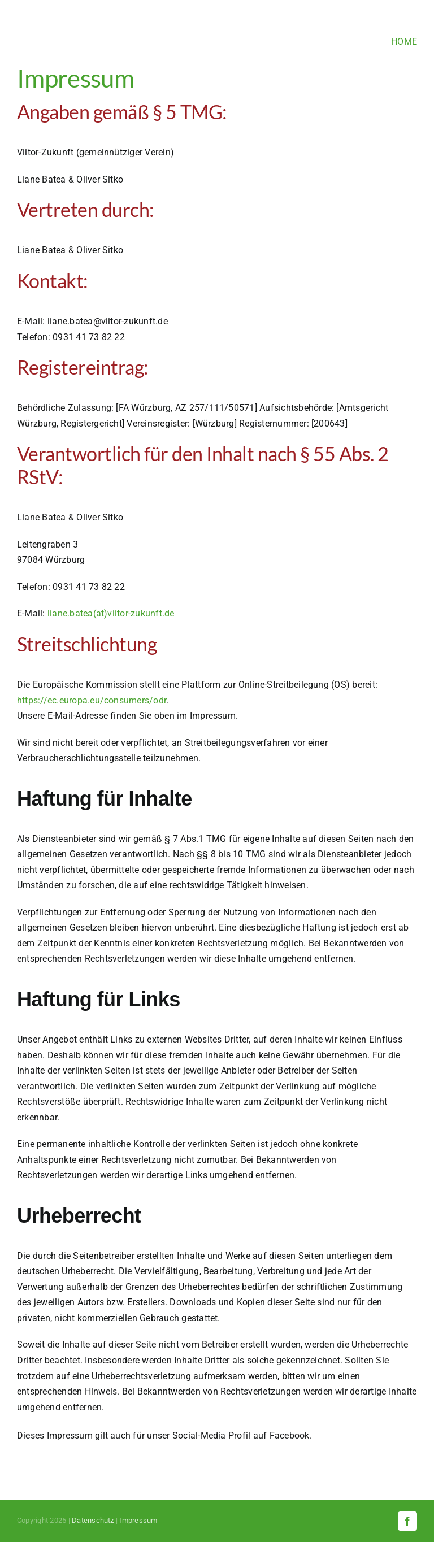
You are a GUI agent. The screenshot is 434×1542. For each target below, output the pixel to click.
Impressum (138, 1520)
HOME (404, 41)
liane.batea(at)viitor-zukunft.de (111, 613)
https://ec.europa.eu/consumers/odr (91, 700)
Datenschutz (93, 1520)
